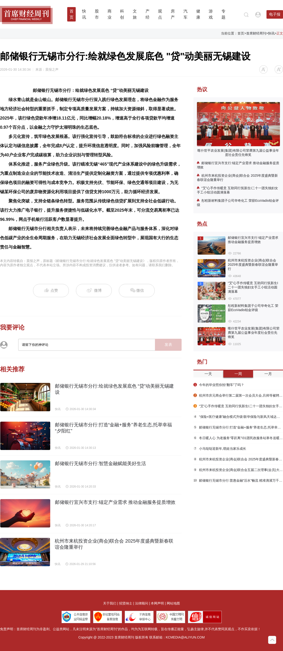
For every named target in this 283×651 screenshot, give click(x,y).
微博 (94, 291)
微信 (137, 291)
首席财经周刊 (256, 33)
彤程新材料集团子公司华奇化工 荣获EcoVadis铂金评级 (238, 203)
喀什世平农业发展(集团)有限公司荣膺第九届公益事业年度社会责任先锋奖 (238, 153)
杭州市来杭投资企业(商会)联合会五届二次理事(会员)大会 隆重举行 (238, 470)
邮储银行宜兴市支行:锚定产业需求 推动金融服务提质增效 (238, 165)
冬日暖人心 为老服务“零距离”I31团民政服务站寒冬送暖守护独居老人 (238, 438)
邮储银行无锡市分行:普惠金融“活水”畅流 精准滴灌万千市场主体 (238, 480)
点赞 (51, 291)
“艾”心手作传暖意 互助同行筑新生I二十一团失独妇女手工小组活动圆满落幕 (237, 190)
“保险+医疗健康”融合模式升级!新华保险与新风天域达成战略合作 (238, 417)
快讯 (271, 33)
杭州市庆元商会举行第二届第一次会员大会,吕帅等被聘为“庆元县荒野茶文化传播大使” (238, 395)
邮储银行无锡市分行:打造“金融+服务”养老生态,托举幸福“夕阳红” (238, 427)
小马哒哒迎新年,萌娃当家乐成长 (219, 448)
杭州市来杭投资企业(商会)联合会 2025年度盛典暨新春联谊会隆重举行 (237, 178)
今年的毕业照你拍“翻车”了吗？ (218, 385)
